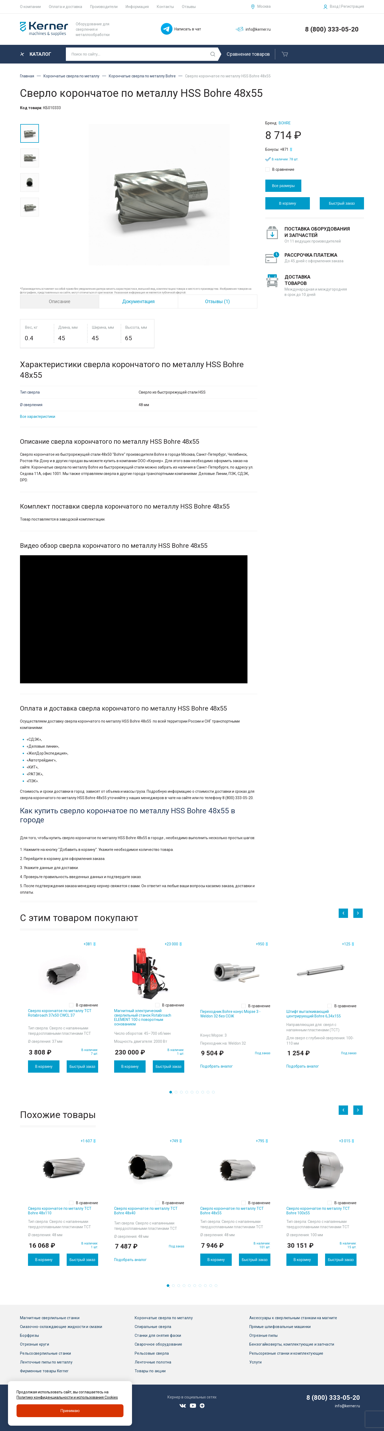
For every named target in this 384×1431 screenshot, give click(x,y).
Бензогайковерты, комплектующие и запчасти (291, 1344)
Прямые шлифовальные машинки (280, 1327)
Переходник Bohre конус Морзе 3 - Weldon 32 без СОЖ (230, 1013)
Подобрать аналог (216, 1066)
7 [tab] (204, 1093)
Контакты (165, 7)
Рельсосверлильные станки (45, 1353)
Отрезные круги (34, 1344)
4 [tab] (188, 1093)
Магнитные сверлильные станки (49, 1318)
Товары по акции (150, 1371)
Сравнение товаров (248, 54)
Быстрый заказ (342, 203)
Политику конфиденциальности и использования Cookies (67, 1397)
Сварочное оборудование (158, 1344)
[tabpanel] (63, 1007)
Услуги (255, 1362)
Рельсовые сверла (152, 1353)
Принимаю (70, 1410)
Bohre (285, 123)
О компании (30, 7)
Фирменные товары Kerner (44, 1371)
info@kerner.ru (347, 1406)
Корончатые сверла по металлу (71, 76)
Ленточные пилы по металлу (46, 1362)
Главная (27, 76)
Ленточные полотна (153, 1362)
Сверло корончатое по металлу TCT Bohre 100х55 (318, 1210)
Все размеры (283, 186)
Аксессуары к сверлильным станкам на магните (293, 1318)
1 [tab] (172, 1093)
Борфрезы (29, 1335)
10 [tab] (217, 1287)
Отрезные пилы (263, 1335)
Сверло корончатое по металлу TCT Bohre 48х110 (59, 1210)
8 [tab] (209, 1093)
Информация (137, 7)
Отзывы (189, 7)
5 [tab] (193, 1093)
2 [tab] (177, 1093)
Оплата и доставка (65, 7)
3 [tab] (183, 1093)
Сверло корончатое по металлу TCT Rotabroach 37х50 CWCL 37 (59, 1013)
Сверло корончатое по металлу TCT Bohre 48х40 (146, 1210)
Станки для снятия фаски (158, 1335)
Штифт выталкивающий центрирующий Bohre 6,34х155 (313, 1013)
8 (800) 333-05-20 (332, 29)
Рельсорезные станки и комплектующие (286, 1353)
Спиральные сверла (153, 1327)
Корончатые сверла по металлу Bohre (142, 76)
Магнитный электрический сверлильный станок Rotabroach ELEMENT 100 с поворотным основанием (142, 1017)
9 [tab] (215, 1093)
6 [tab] (199, 1093)
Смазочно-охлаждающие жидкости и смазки (61, 1327)
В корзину (287, 203)
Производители (104, 7)
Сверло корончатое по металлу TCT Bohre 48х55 (232, 1210)
